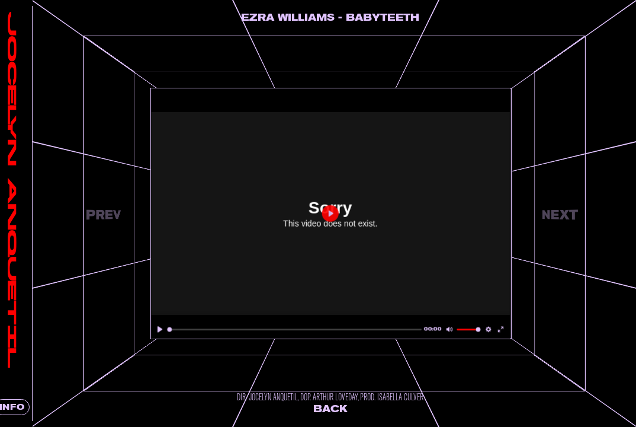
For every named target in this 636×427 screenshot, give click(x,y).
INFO (29, 407)
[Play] (180, 329)
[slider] (307, 329)
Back (343, 409)
